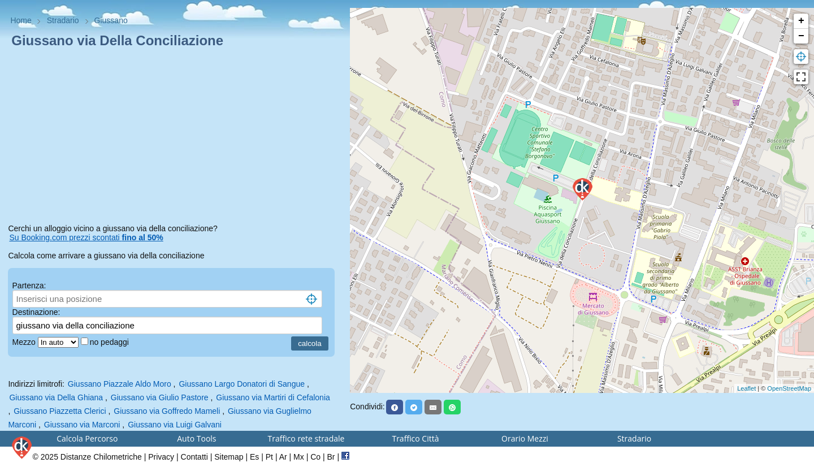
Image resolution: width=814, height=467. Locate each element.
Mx (298, 456)
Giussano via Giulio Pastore (160, 397)
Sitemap (228, 456)
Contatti (194, 456)
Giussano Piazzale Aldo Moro (119, 383)
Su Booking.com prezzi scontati (86, 237)
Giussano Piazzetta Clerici (60, 411)
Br (331, 456)
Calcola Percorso (87, 438)
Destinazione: (36, 312)
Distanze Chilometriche (101, 456)
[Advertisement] (174, 138)
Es (254, 456)
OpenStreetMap (789, 388)
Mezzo (25, 342)
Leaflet (746, 388)
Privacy (161, 456)
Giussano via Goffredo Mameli (167, 411)
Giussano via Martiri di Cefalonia (273, 397)
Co (315, 456)
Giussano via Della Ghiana (56, 397)
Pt (269, 456)
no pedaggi (110, 342)
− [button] (801, 36)
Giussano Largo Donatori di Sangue (242, 383)
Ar (283, 456)
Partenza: (29, 285)
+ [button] (801, 21)
